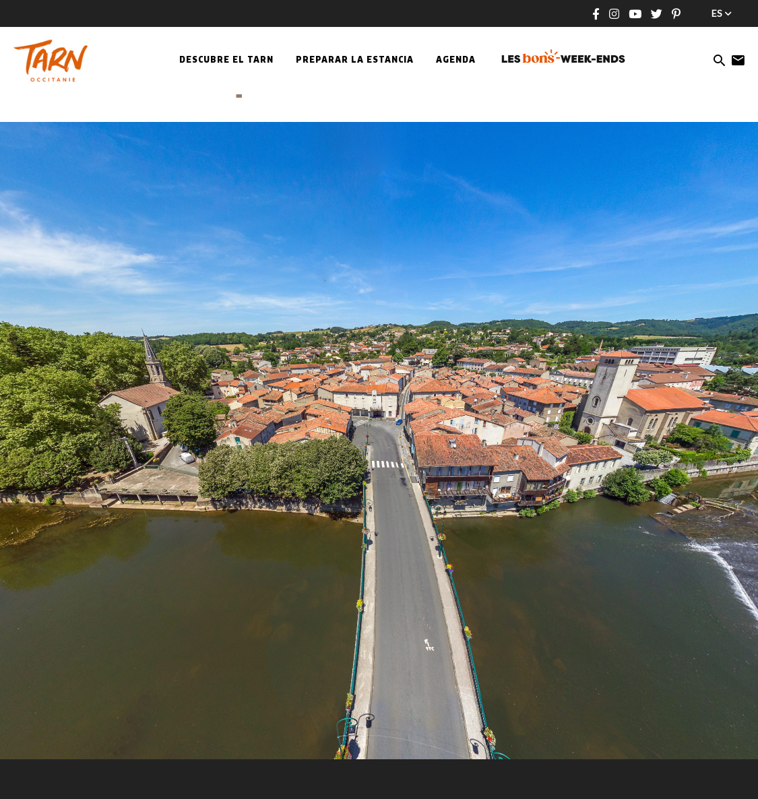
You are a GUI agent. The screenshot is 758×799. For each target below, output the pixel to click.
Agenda (456, 61)
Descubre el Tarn (226, 61)
